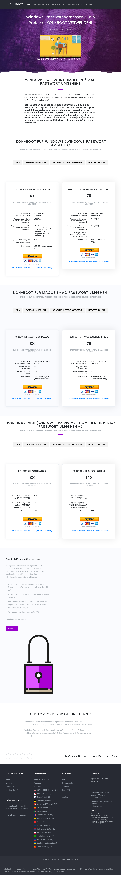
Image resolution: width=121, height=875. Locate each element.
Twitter (65, 794)
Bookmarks (38, 787)
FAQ (63, 779)
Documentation (68, 783)
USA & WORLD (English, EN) (46, 790)
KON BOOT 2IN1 (73, 4)
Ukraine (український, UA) (45, 843)
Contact (65, 797)
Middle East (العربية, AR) (44, 836)
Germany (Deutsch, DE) (44, 801)
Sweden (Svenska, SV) (44, 818)
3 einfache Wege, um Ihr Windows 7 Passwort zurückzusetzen (100, 795)
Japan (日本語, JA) (42, 794)
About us (9, 783)
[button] (94, 4)
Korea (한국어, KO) (42, 797)
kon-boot (15, 4)
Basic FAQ (66, 790)
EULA (18, 163)
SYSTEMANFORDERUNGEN (36, 163)
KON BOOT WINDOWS (41, 4)
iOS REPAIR (86, 4)
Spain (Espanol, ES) (42, 808)
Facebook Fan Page (13, 790)
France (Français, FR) (43, 815)
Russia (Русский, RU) (43, 840)
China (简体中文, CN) (43, 847)
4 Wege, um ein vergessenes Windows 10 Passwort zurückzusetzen (101, 803)
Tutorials (65, 787)
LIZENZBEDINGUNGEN (97, 163)
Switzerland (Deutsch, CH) (45, 804)
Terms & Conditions (41, 779)
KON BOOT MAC (58, 4)
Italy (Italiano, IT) (41, 811)
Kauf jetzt (12, 629)
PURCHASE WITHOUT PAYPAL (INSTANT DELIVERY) (32, 268)
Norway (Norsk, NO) (42, 822)
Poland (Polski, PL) (42, 833)
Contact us (10, 787)
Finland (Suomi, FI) (42, 825)
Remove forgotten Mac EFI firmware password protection (17, 807)
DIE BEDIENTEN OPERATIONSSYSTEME (67, 163)
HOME (28, 4)
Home (8, 779)
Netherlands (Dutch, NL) (44, 829)
